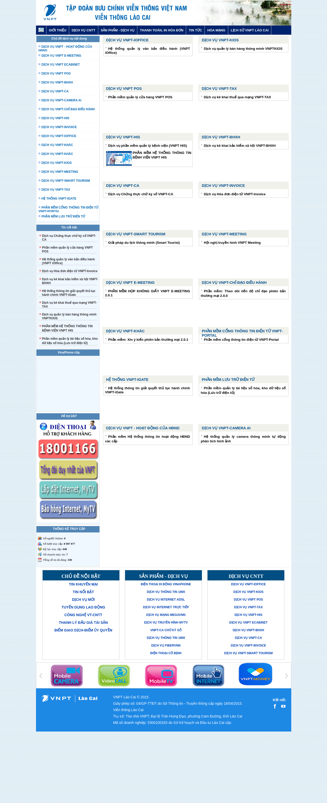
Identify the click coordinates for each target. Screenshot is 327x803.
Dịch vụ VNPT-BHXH (221, 137)
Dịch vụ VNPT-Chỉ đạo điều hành (234, 283)
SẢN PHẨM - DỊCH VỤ (118, 30)
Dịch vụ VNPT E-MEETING (130, 283)
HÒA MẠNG (216, 30)
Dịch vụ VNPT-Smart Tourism (135, 234)
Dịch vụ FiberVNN (165, 645)
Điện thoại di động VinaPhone (166, 584)
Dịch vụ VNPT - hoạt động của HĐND (142, 428)
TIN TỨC (195, 30)
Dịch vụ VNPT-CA (122, 186)
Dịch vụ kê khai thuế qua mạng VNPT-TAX (237, 97)
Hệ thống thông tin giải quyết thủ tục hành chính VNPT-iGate (68, 293)
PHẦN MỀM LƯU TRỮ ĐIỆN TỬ (228, 380)
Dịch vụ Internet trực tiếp (166, 607)
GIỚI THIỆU (57, 30)
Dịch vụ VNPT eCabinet (248, 622)
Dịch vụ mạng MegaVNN (165, 615)
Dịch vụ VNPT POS (124, 89)
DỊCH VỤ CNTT (83, 30)
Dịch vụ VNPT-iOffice (127, 40)
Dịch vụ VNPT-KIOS (220, 40)
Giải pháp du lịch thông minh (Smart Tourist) (144, 243)
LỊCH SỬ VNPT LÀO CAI (250, 30)
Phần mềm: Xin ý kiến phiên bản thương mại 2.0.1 (148, 340)
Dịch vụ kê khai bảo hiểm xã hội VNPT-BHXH (240, 146)
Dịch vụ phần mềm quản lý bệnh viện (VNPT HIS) (147, 146)
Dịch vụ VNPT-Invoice (223, 186)
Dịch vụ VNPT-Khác (125, 331)
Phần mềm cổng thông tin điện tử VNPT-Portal (241, 340)
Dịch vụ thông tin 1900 (166, 592)
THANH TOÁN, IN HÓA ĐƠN (161, 30)
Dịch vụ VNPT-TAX (219, 89)
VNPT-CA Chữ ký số (165, 630)
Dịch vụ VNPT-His (123, 137)
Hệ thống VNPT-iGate (127, 380)
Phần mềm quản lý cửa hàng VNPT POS (140, 97)
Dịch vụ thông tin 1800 (166, 638)
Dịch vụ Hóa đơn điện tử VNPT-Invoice (70, 271)
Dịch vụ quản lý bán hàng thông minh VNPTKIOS (243, 49)
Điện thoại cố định (165, 653)
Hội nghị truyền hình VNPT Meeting (232, 243)
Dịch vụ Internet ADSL (166, 599)
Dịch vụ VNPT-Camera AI (226, 428)
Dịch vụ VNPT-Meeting (224, 234)
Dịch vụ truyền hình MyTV (166, 622)
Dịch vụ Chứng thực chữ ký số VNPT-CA (140, 194)
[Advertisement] (163, 767)
